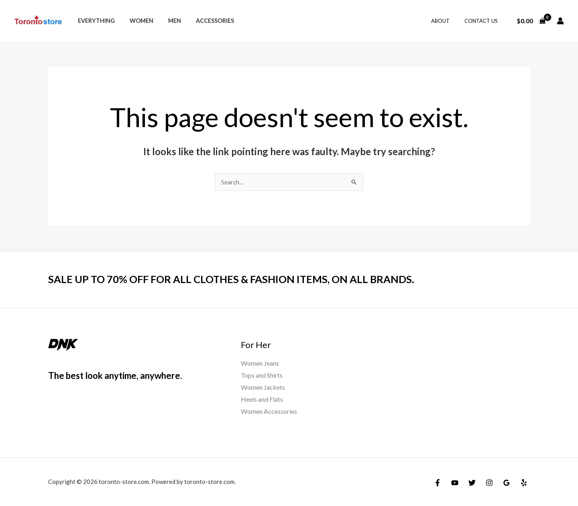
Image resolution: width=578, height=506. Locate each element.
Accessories (203, 20)
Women (136, 20)
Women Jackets (263, 387)
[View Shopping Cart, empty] (531, 21)
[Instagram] (489, 482)
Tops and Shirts (262, 375)
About (447, 21)
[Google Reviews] (506, 482)
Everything (94, 20)
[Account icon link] (560, 20)
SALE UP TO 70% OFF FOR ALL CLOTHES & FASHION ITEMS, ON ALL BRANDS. (234, 279)
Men (166, 20)
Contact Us (483, 21)
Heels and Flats (262, 399)
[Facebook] (437, 482)
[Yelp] (523, 482)
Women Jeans (260, 363)
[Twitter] (472, 482)
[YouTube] (454, 482)
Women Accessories (269, 411)
